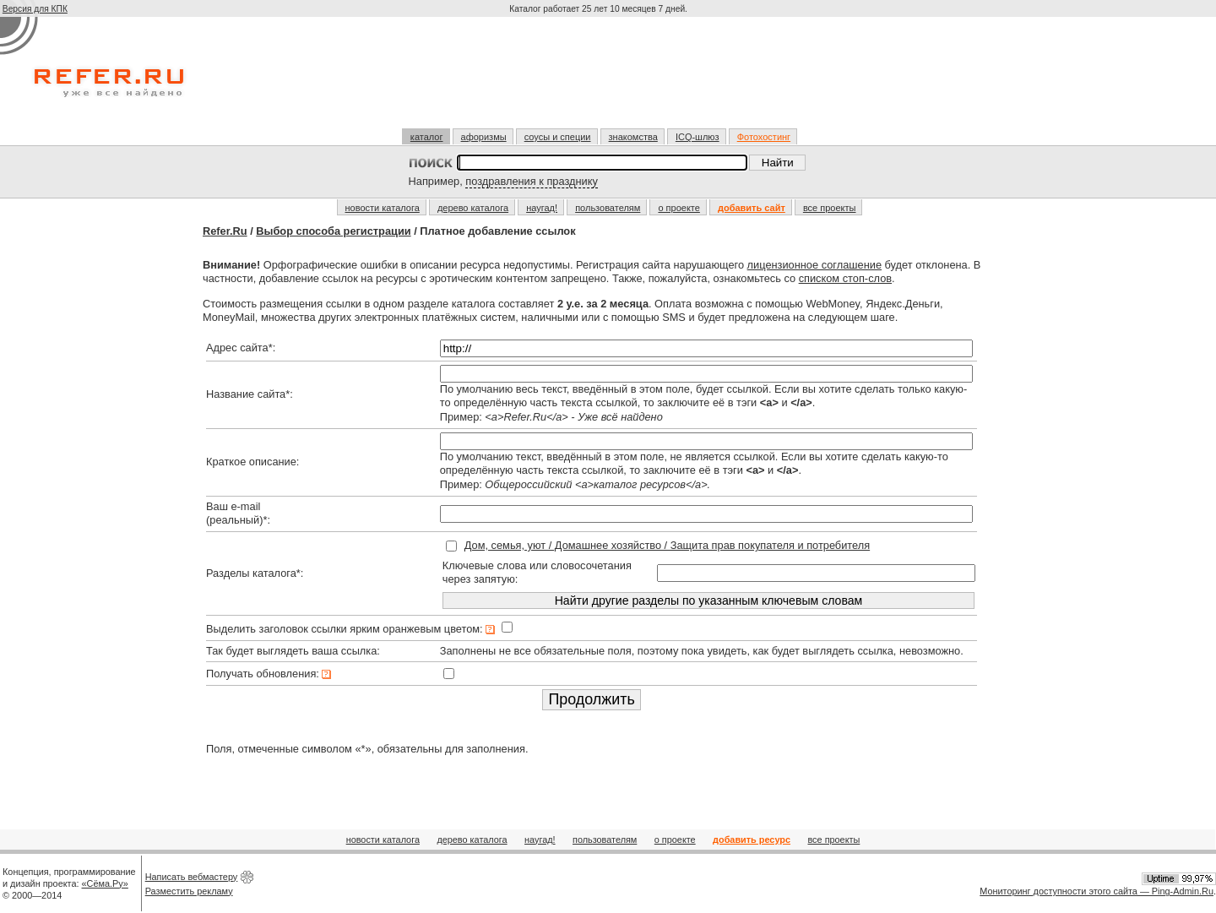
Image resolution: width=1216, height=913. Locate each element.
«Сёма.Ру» (105, 883)
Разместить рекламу (189, 891)
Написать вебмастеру (191, 877)
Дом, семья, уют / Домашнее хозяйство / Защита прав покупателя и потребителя (667, 545)
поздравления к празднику (531, 181)
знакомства (633, 137)
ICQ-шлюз (697, 137)
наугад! (541, 208)
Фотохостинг (763, 137)
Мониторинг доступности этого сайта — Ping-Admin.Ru (1096, 891)
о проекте (678, 208)
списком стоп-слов (845, 278)
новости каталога (382, 208)
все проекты (829, 208)
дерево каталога (472, 208)
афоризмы (484, 137)
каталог (426, 137)
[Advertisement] (600, 79)
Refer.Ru (225, 231)
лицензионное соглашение (814, 264)
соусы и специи (557, 137)
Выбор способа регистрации (333, 231)
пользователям (607, 208)
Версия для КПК (35, 9)
